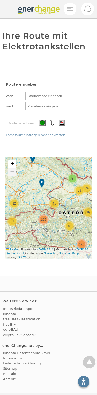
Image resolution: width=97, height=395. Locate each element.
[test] (7, 9)
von (9, 96)
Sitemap (10, 369)
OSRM (22, 257)
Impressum (12, 358)
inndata (9, 314)
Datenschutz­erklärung (22, 363)
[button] (33, 158)
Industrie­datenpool (19, 309)
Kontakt (9, 374)
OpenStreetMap (69, 253)
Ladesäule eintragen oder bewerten (36, 135)
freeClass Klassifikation (21, 319)
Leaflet (12, 249)
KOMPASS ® (45, 249)
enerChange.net (18, 345)
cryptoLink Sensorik (19, 335)
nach (10, 106)
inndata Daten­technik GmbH (27, 353)
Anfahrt (9, 379)
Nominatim (50, 253)
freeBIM (9, 324)
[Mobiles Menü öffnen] (69, 9)
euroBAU (10, 330)
